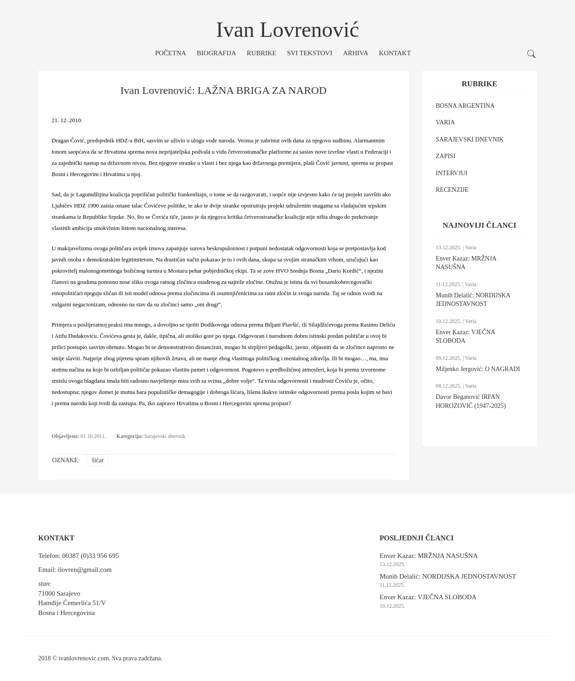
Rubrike (261, 53)
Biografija (216, 53)
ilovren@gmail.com (85, 569)
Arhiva (355, 53)
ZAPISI (446, 156)
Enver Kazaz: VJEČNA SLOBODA (428, 597)
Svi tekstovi (309, 53)
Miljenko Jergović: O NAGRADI (478, 369)
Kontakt (395, 53)
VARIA (445, 122)
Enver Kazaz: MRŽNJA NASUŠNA (429, 555)
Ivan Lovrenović (287, 29)
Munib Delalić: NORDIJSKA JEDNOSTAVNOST (448, 576)
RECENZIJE (452, 189)
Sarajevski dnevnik (165, 436)
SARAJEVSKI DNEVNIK (470, 139)
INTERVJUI (451, 173)
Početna (170, 53)
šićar (97, 460)
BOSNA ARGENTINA (465, 105)
